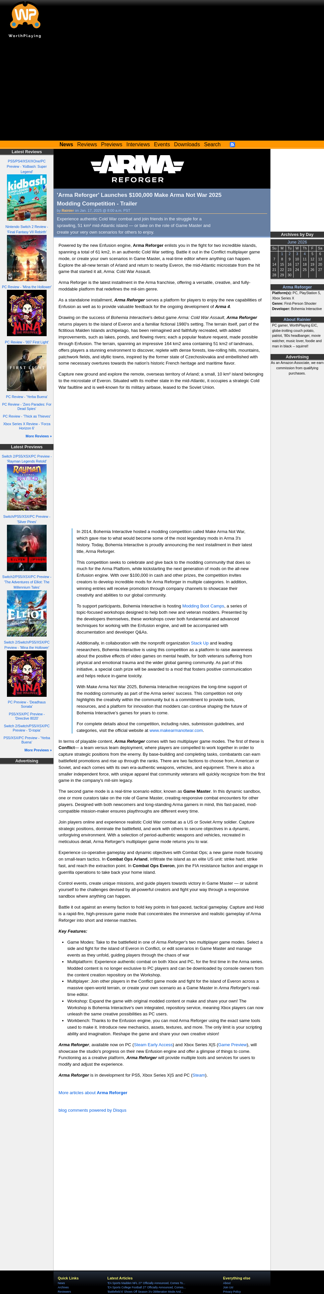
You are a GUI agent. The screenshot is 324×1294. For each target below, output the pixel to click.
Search (212, 144)
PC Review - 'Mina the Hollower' (27, 287)
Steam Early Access (153, 1044)
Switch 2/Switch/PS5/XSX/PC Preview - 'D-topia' (27, 728)
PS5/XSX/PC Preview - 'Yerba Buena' (27, 740)
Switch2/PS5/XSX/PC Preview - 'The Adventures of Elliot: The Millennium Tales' (26, 582)
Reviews (87, 144)
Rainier (68, 210)
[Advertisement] (162, 91)
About (226, 1283)
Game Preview (232, 1044)
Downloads (187, 144)
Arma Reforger (297, 287)
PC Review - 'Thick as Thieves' (27, 416)
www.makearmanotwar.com (176, 730)
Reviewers (64, 1291)
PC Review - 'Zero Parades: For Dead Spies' (26, 406)
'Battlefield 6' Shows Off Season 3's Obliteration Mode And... (145, 1291)
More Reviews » (39, 436)
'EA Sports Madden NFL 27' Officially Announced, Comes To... (146, 1283)
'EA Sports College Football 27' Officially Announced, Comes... (146, 1287)
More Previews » (38, 750)
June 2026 (297, 242)
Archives (63, 1287)
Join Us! (228, 1287)
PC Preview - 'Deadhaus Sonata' (27, 704)
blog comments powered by (92, 1110)
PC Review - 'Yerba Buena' (27, 397)
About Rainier (297, 319)
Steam (198, 1075)
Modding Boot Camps (203, 605)
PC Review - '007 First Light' (27, 342)
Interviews (138, 144)
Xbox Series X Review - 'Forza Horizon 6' (27, 426)
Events (162, 144)
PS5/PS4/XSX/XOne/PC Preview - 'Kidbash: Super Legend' (27, 166)
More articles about (93, 1092)
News (61, 1283)
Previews (111, 144)
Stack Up (200, 643)
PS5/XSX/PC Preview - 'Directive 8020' (27, 716)
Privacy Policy (232, 1291)
